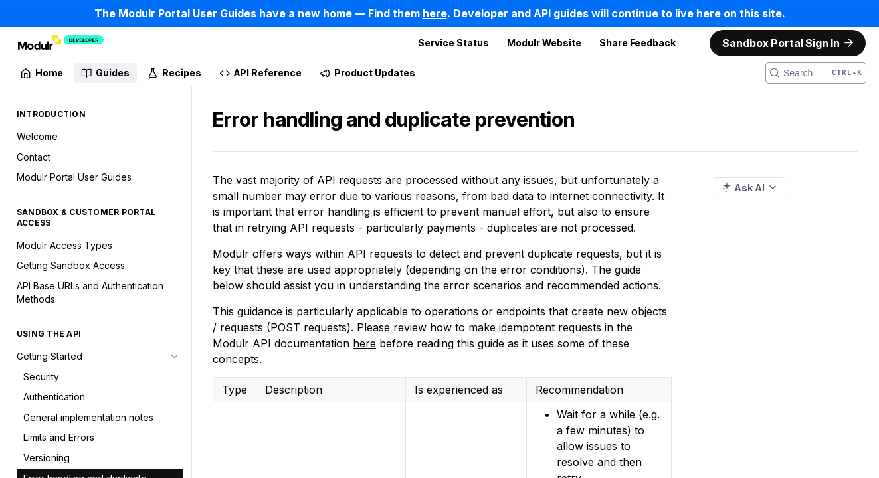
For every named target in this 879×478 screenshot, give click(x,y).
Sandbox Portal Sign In (781, 43)
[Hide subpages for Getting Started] (174, 356)
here (364, 343)
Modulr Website (544, 42)
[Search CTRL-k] (816, 73)
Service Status (453, 42)
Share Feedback (637, 42)
